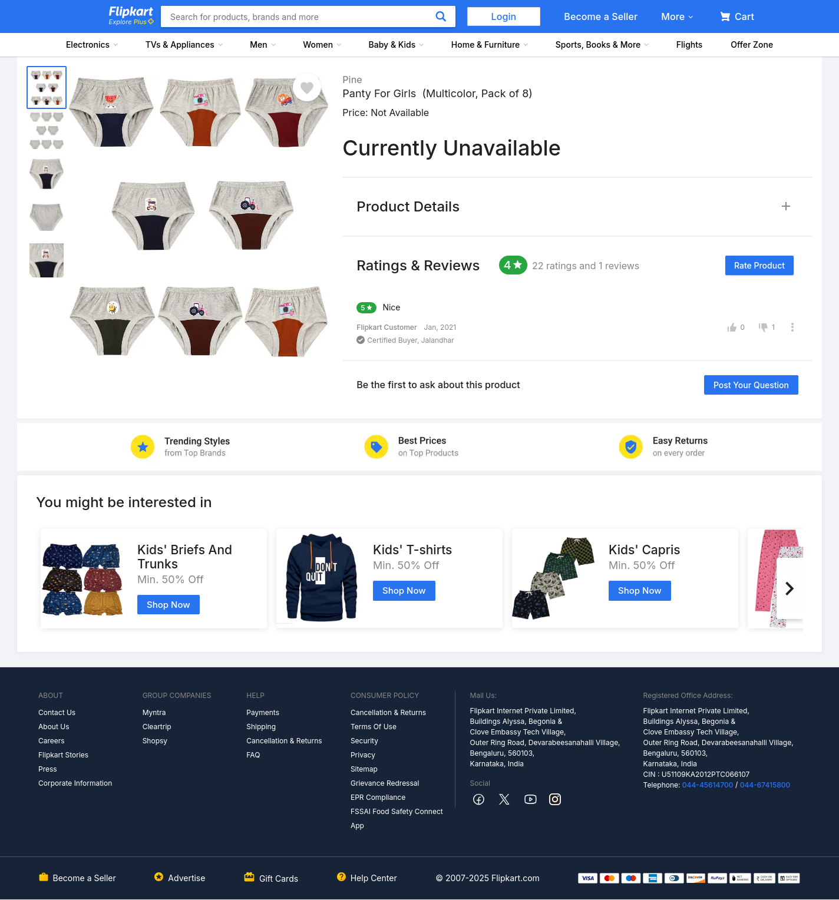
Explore (131, 22)
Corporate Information (75, 783)
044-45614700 (708, 784)
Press (47, 769)
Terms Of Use (374, 726)
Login (504, 16)
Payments (262, 712)
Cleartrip (157, 726)
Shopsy (155, 740)
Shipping (261, 726)
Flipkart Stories (63, 754)
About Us (53, 726)
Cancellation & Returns (284, 740)
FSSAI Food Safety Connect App (397, 818)
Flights (689, 44)
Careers (51, 740)
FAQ (253, 754)
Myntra (154, 712)
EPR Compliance (378, 797)
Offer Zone (752, 44)
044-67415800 (765, 784)
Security (364, 740)
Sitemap (364, 769)
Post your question (751, 385)
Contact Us (56, 712)
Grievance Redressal (385, 783)
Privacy (363, 754)
